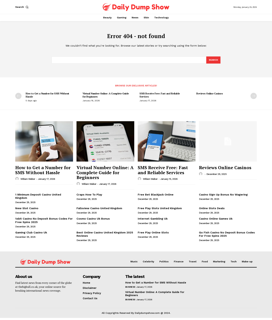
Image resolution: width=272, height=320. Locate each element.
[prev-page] (18, 98)
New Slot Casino (26, 210)
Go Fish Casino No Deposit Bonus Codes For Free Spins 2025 (227, 236)
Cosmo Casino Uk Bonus (93, 220)
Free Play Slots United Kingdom (160, 210)
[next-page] (253, 98)
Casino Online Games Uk (215, 220)
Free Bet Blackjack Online (155, 196)
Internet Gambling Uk (153, 220)
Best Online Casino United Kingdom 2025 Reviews (104, 236)
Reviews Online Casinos (209, 95)
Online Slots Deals (212, 210)
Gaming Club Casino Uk (31, 234)
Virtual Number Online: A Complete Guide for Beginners (106, 97)
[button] (22, 7)
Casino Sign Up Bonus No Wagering (223, 196)
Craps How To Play (89, 196)
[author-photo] (17, 181)
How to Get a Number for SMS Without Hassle (47, 97)
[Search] (213, 61)
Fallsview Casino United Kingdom (99, 210)
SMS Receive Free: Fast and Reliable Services (159, 97)
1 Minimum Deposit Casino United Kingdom (38, 198)
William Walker (27, 181)
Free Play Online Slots (153, 234)
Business (130, 289)
